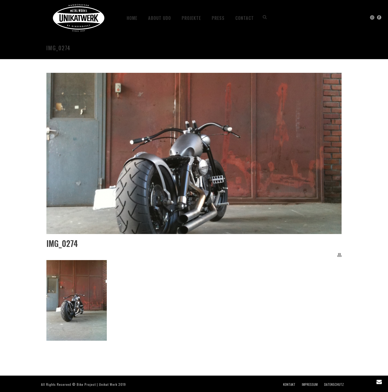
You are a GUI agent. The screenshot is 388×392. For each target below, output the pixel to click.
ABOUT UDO (159, 18)
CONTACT (244, 18)
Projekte (191, 18)
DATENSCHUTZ (334, 384)
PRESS (218, 18)
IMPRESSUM (310, 384)
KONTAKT (289, 384)
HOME (132, 18)
